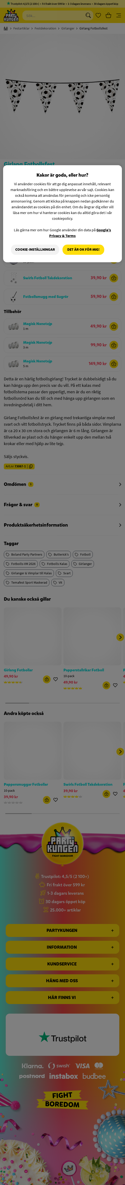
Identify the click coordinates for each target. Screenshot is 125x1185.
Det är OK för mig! (83, 249)
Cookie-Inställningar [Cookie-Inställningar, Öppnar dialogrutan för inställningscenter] (35, 249)
